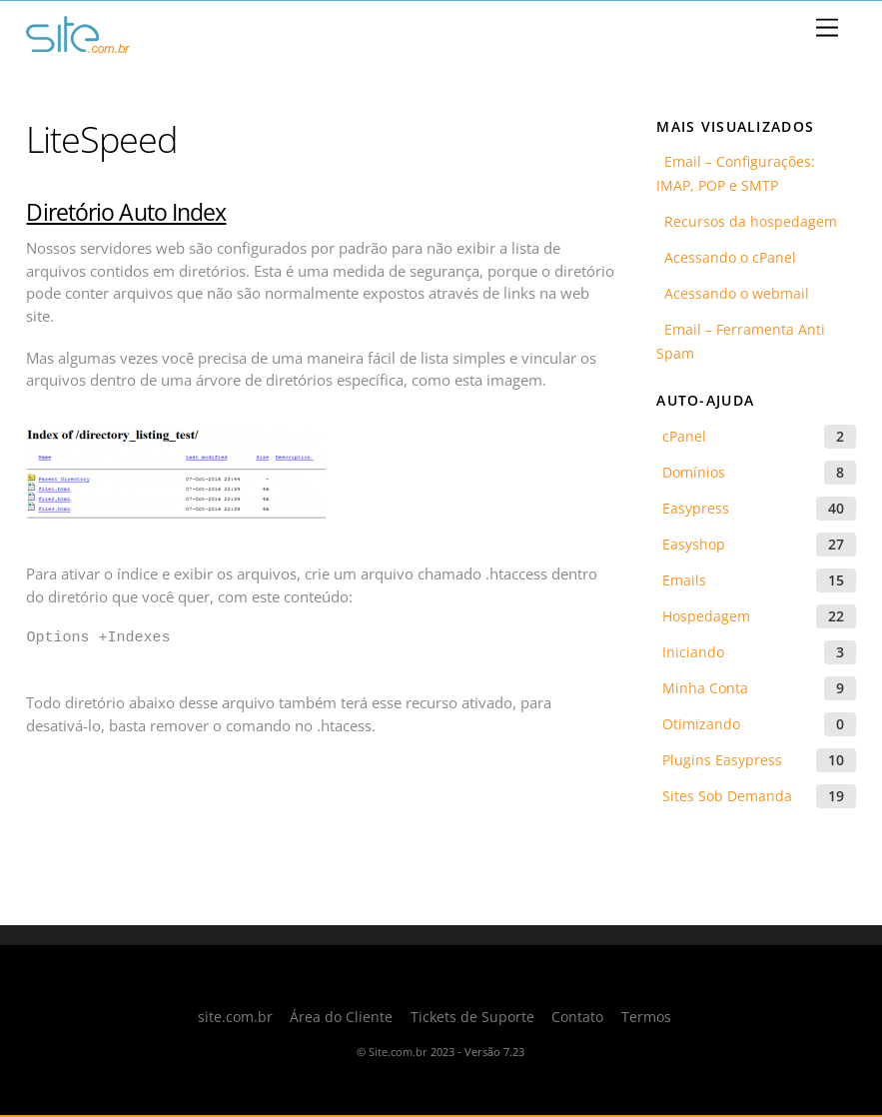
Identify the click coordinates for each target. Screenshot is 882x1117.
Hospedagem (706, 615)
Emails (684, 579)
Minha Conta (705, 687)
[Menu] (827, 28)
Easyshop (693, 544)
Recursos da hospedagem (746, 221)
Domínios (693, 472)
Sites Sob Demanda (727, 795)
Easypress (695, 508)
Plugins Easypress (722, 759)
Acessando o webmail (732, 293)
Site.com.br (398, 1051)
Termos (646, 1017)
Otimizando (701, 723)
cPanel (684, 436)
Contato (577, 1017)
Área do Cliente (341, 1017)
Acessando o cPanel (726, 257)
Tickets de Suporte (472, 1017)
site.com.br (235, 1017)
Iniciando (693, 651)
